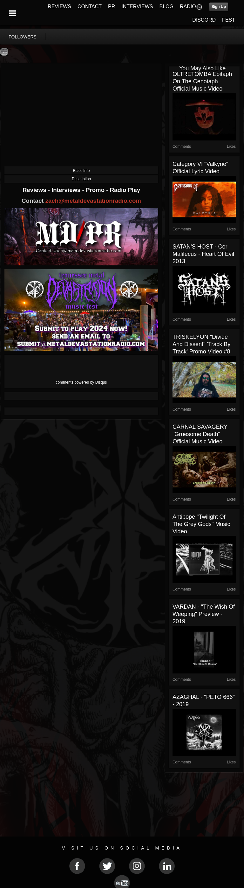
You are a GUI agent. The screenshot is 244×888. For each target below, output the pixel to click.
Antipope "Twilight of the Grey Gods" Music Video (201, 524)
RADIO (188, 6)
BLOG (166, 6)
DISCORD (204, 20)
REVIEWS (59, 6)
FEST (228, 20)
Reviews (35, 190)
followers (23, 36)
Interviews (66, 190)
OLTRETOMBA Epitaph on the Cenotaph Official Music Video (202, 81)
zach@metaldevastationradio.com (93, 200)
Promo (96, 190)
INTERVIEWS (137, 6)
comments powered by (81, 382)
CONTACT (90, 6)
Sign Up (219, 6)
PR (111, 6)
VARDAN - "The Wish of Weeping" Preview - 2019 (204, 614)
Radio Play (125, 190)
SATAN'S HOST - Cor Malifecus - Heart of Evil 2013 (203, 253)
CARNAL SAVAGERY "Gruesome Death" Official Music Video (200, 434)
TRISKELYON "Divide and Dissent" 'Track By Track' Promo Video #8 (201, 344)
